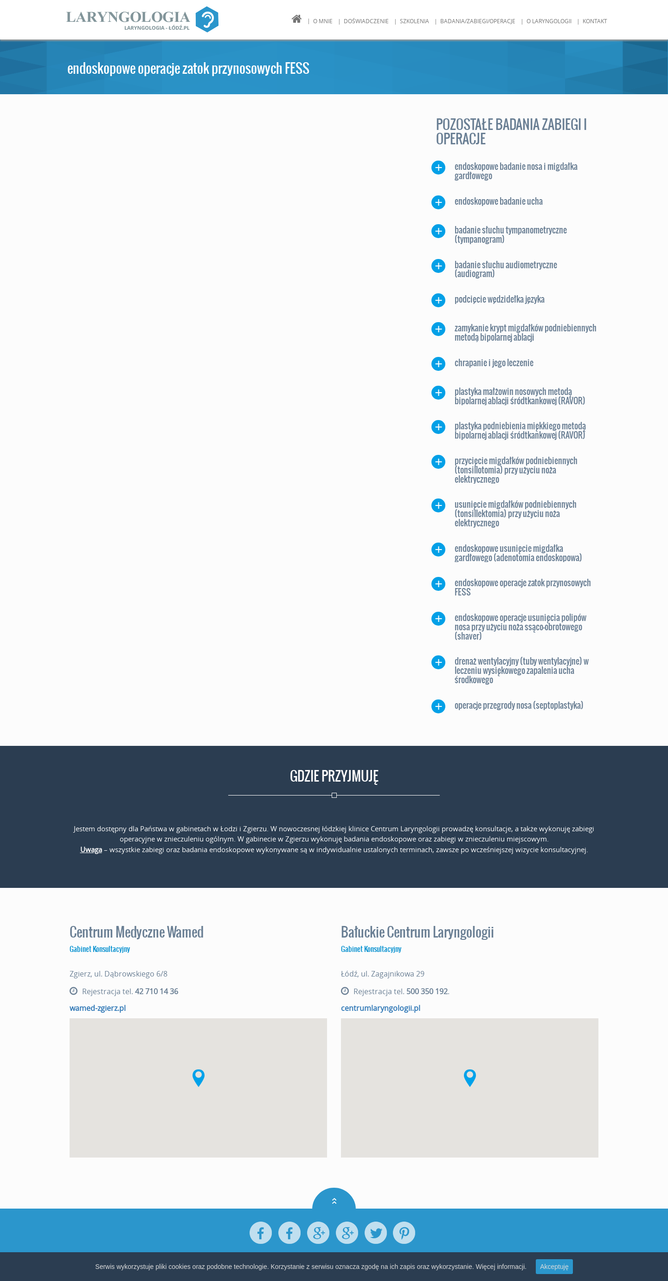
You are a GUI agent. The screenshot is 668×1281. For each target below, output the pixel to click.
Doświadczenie (366, 21)
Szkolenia (414, 21)
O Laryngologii (549, 21)
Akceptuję (554, 1266)
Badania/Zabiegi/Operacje (477, 21)
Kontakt (595, 21)
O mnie (323, 21)
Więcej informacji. (501, 1266)
